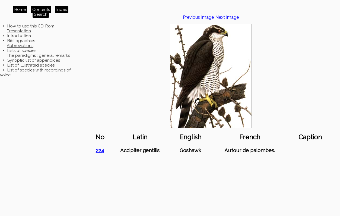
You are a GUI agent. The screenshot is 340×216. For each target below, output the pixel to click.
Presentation (19, 31)
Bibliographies (21, 40)
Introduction (19, 35)
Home (20, 9)
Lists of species (21, 50)
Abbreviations (20, 45)
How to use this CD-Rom (30, 26)
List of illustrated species (31, 65)
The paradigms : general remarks (38, 55)
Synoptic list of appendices (33, 60)
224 (100, 150)
